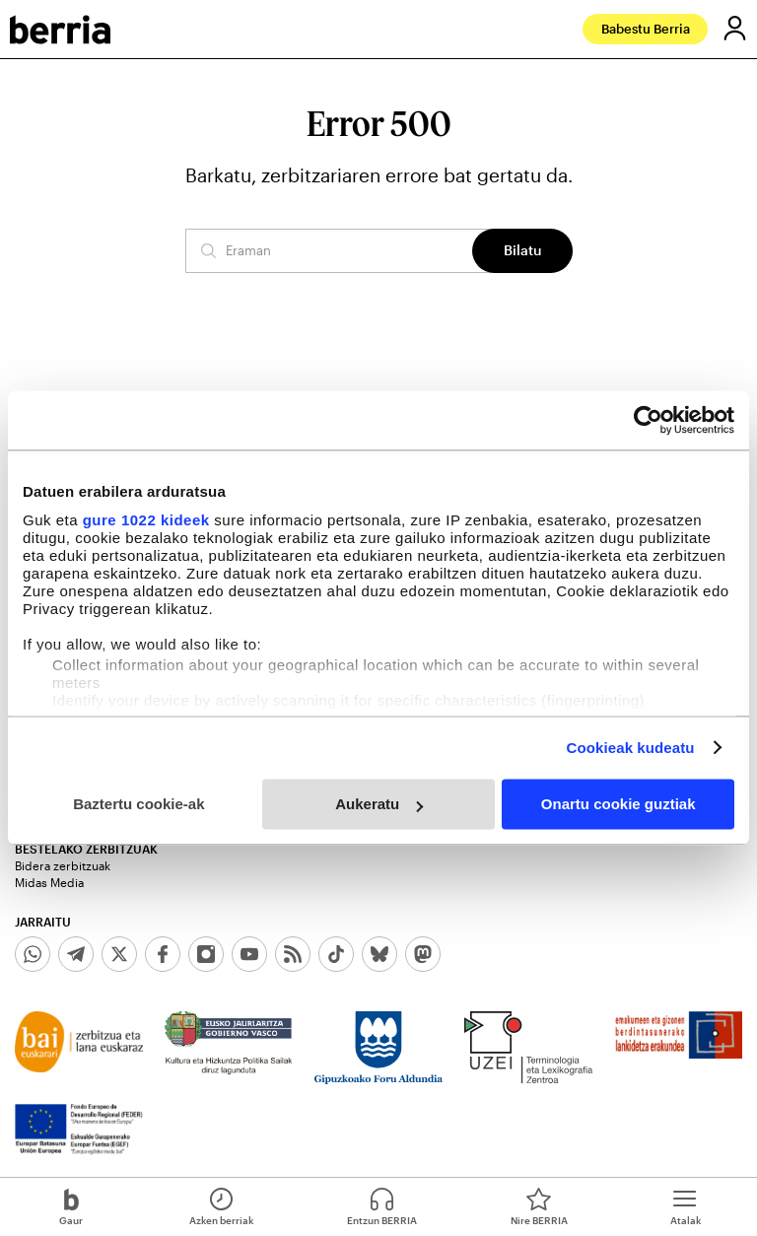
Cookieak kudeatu (631, 747)
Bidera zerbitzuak (62, 865)
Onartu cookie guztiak (618, 803)
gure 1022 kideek (146, 520)
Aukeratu (379, 803)
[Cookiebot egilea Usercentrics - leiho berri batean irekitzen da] (648, 420)
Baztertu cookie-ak (138, 803)
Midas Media (49, 882)
